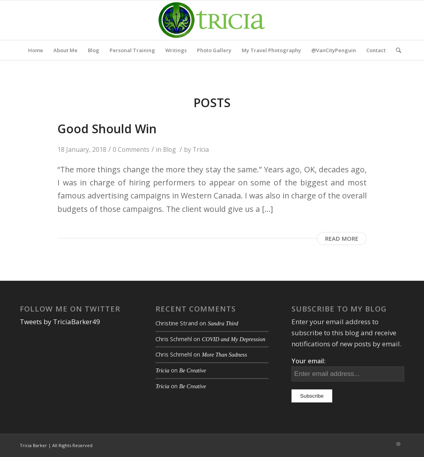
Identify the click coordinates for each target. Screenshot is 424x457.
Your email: (309, 361)
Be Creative (192, 370)
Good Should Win (107, 129)
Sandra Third (223, 323)
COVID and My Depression (233, 339)
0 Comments (131, 149)
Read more (341, 238)
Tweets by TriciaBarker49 (60, 321)
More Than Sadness (224, 354)
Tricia (201, 149)
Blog (169, 149)
